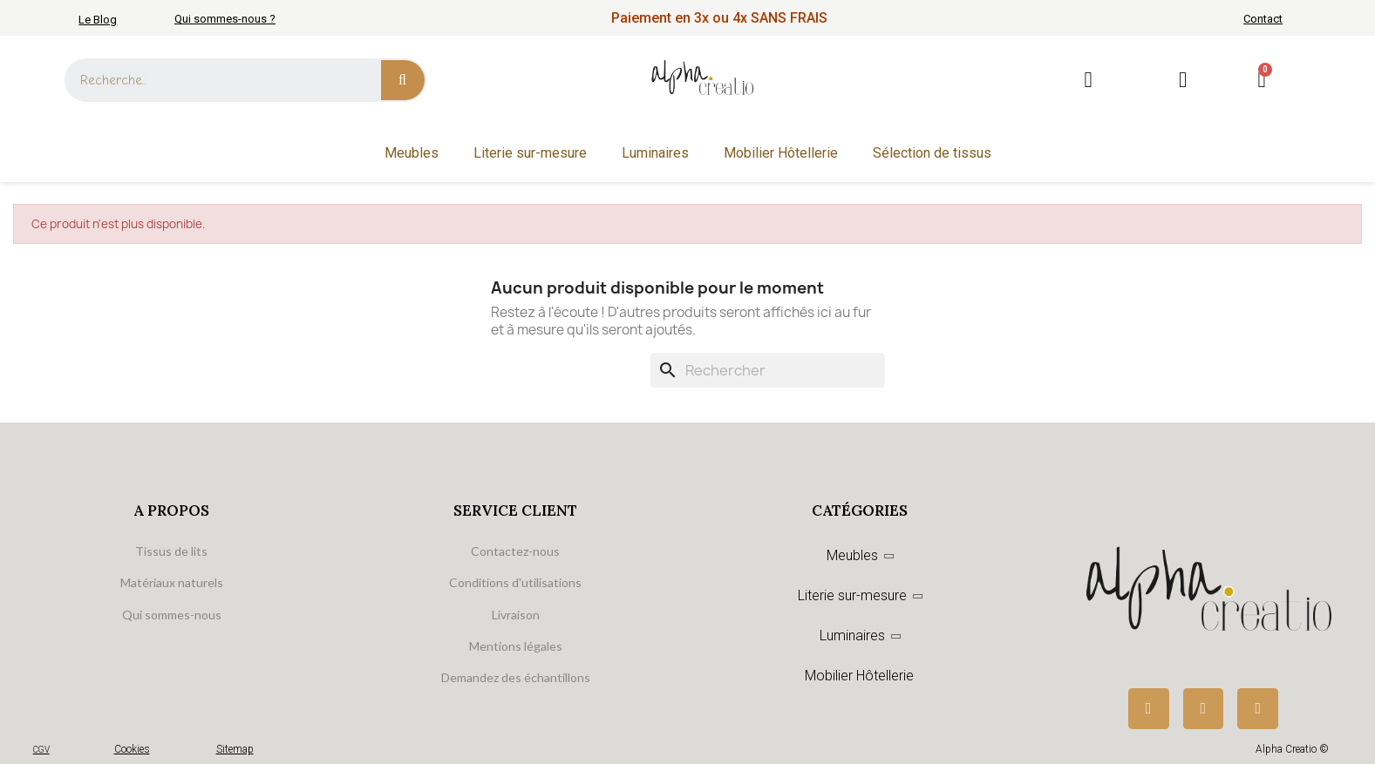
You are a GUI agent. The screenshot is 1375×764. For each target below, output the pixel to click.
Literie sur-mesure (530, 153)
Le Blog (97, 19)
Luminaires (655, 153)
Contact (1263, 18)
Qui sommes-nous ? (225, 18)
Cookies (132, 749)
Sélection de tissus (932, 153)
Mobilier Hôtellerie (781, 153)
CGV (41, 749)
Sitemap (235, 749)
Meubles (412, 153)
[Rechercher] (767, 370)
